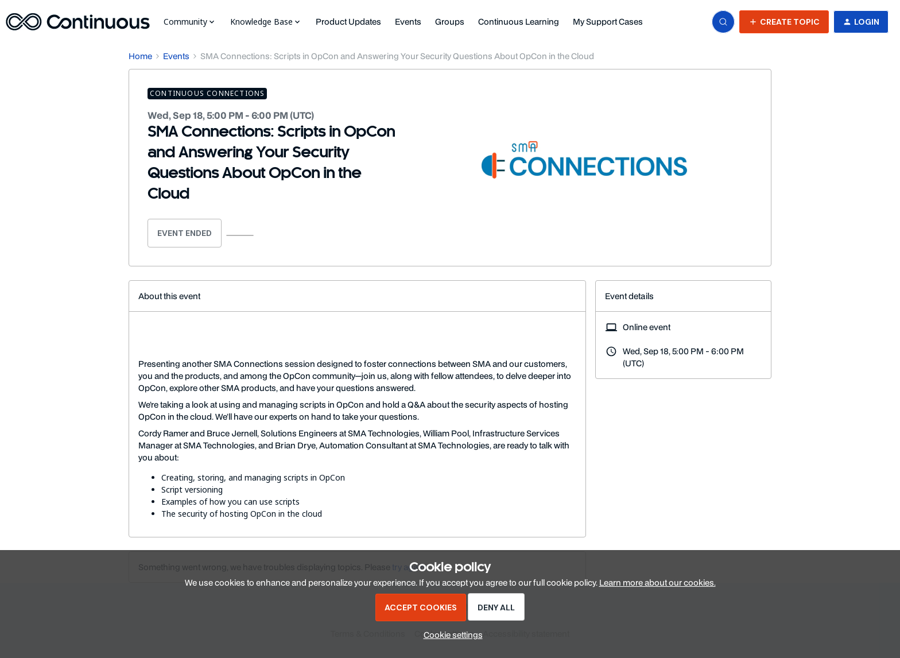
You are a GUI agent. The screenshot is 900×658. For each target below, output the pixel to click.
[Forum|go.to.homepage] (78, 21)
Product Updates (348, 21)
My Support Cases (608, 21)
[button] (784, 21)
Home (140, 56)
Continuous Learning (518, 21)
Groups (449, 21)
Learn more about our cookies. (657, 582)
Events (408, 21)
